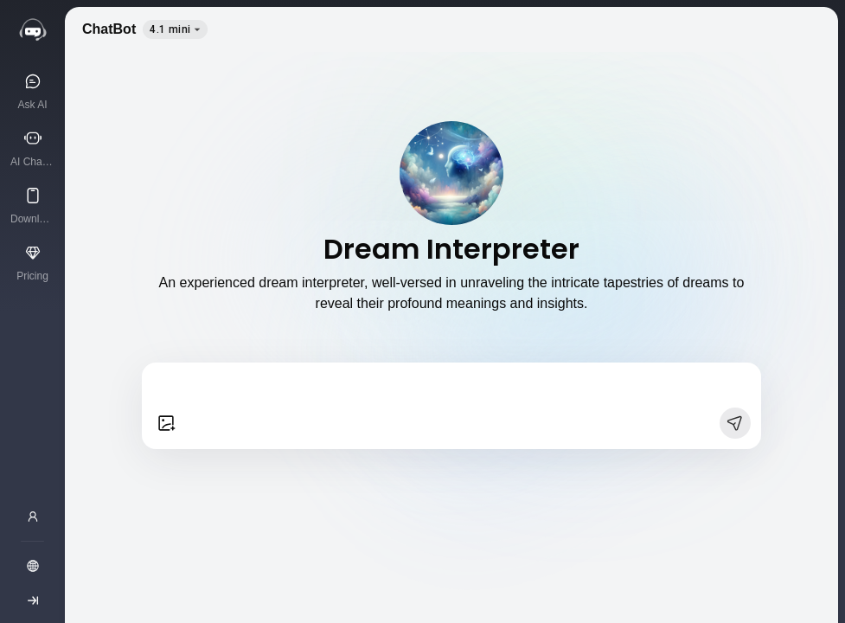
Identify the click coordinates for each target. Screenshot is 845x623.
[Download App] (32, 205)
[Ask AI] (32, 90)
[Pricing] (32, 262)
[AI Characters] (32, 148)
